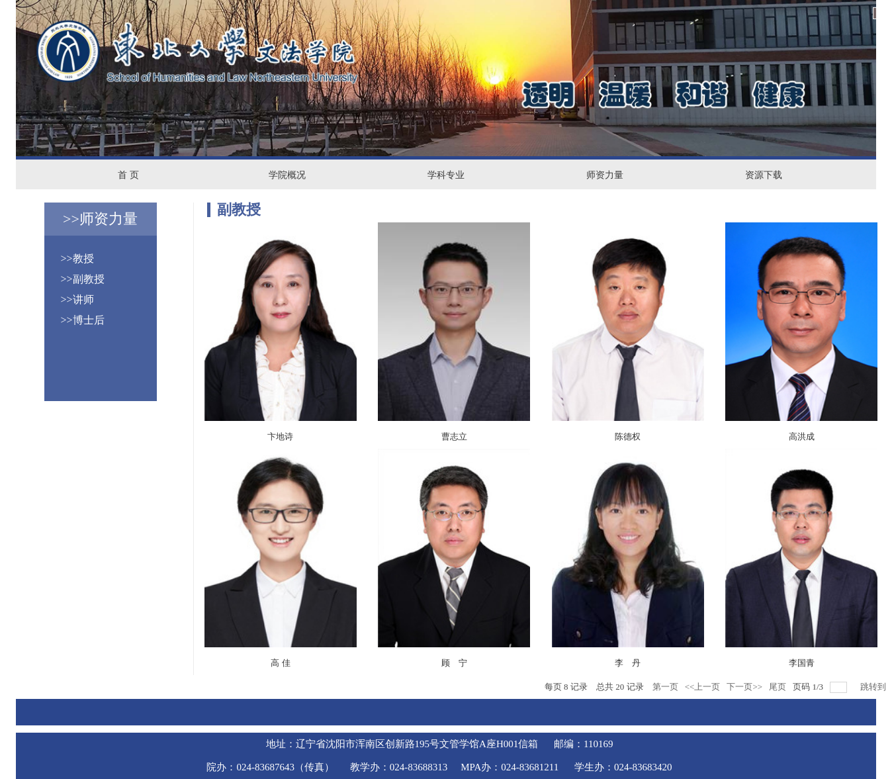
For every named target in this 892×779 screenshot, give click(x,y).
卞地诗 (280, 436)
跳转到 (874, 687)
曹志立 (454, 436)
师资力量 (604, 175)
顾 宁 (454, 663)
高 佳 (280, 663)
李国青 (802, 663)
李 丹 (628, 663)
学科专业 (446, 175)
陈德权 (628, 436)
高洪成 (802, 436)
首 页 (128, 175)
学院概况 (287, 175)
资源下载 (763, 175)
